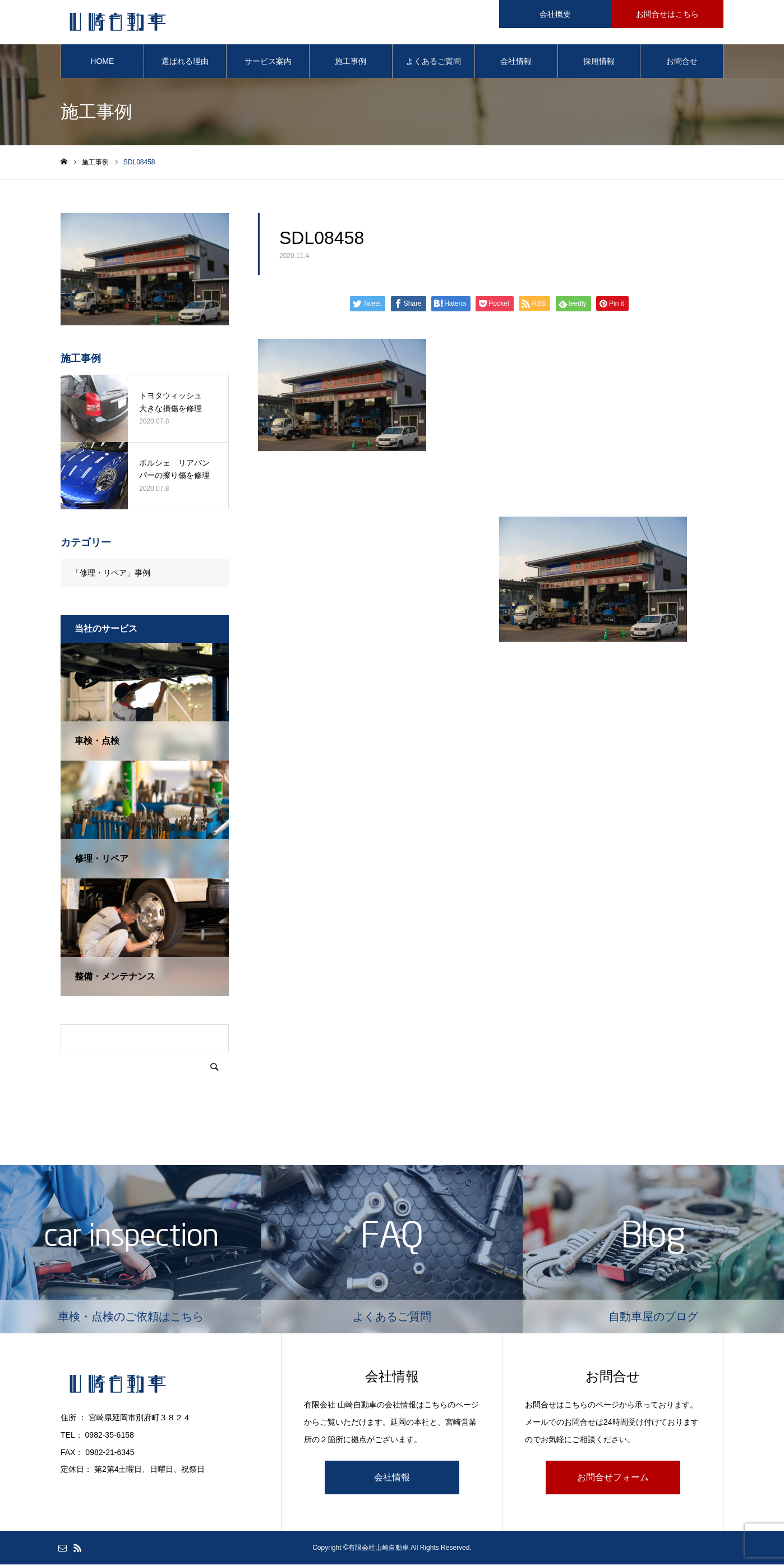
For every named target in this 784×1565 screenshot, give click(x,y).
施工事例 (350, 61)
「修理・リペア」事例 (111, 573)
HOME (102, 61)
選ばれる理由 (185, 61)
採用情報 (599, 61)
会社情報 (516, 61)
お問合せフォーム (613, 1478)
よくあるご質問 (433, 61)
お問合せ (682, 61)
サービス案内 (268, 61)
